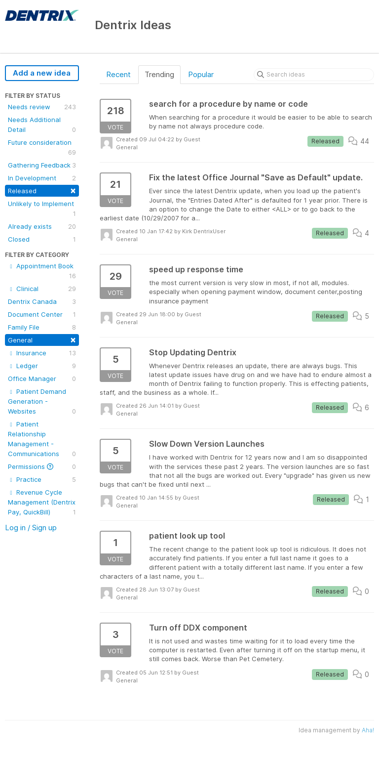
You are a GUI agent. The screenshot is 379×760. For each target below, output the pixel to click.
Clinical (42, 289)
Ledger (42, 366)
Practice (42, 479)
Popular (201, 74)
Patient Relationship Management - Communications (42, 439)
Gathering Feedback (42, 165)
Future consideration (42, 147)
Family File (42, 327)
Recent (118, 74)
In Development (42, 178)
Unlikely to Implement (42, 209)
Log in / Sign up (31, 527)
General (42, 339)
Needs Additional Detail (42, 125)
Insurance (42, 353)
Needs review (42, 107)
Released (42, 190)
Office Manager (42, 378)
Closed (42, 239)
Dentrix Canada (42, 301)
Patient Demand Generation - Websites (42, 401)
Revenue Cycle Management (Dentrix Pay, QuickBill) (42, 502)
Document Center (42, 314)
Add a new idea (42, 73)
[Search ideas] (314, 74)
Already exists (42, 226)
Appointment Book (42, 271)
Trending (159, 74)
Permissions (42, 466)
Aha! (368, 730)
